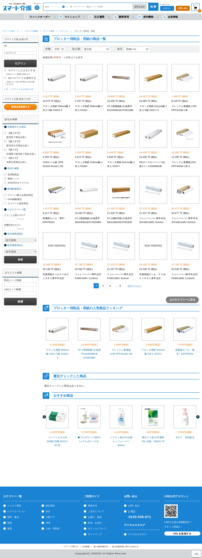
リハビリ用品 (14, 505)
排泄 (48, 523)
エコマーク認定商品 (16, 203)
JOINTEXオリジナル (16, 182)
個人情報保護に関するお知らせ (125, 547)
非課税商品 (11, 174)
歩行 (48, 511)
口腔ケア (50, 517)
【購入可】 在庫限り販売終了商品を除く (20, 151)
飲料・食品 (13, 517)
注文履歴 (96, 17)
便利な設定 (139, 7)
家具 (9, 528)
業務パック (11, 178)
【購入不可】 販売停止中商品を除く (16, 143)
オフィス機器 (48, 31)
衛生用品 (50, 505)
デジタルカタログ (137, 534)
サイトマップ (95, 534)
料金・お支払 (95, 523)
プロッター (64, 31)
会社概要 (86, 547)
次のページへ (134, 285)
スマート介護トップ (10, 31)
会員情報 (170, 17)
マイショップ (69, 17)
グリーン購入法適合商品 (18, 195)
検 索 (153, 6)
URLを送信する (182, 533)
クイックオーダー (37, 17)
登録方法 (92, 505)
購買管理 (121, 17)
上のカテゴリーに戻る (182, 299)
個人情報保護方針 (101, 547)
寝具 (9, 523)
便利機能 (145, 17)
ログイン (167, 8)
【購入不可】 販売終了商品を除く (15, 135)
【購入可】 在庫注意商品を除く (15, 160)
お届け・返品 (95, 517)
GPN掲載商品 (13, 199)
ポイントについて (97, 528)
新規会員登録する (20, 107)
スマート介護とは (71, 546)
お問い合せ (134, 505)
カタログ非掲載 (31, 31)
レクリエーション (16, 511)
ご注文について (96, 511)
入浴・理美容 (52, 528)
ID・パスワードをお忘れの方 (20, 89)
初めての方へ (166, 4)
